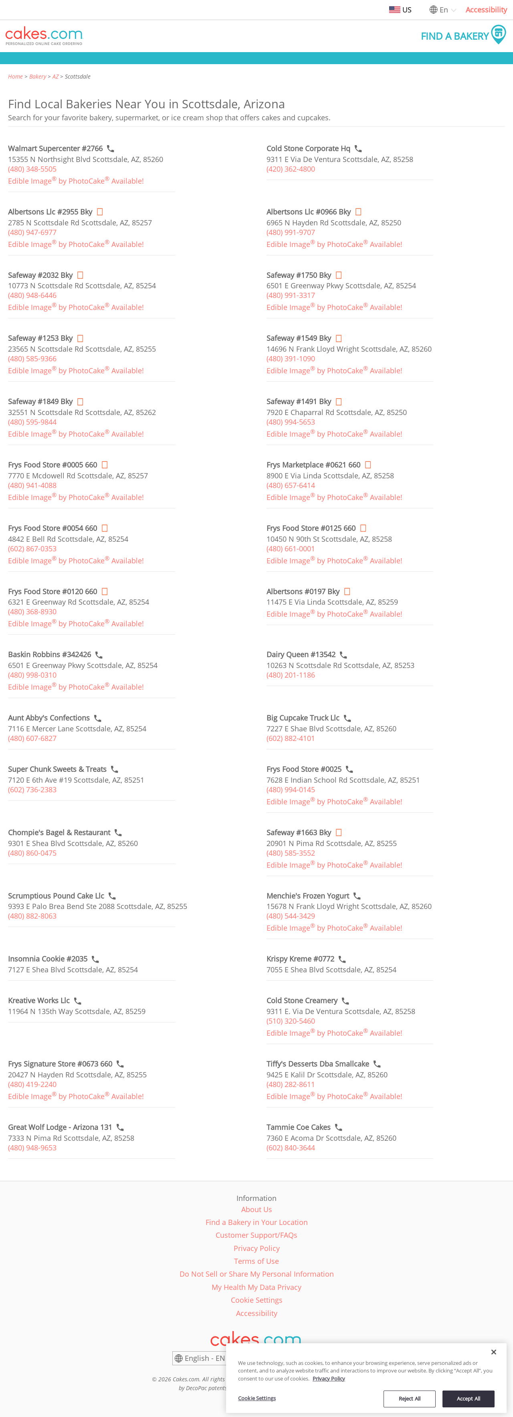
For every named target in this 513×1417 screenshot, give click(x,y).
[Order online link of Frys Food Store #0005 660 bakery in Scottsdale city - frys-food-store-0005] (52, 465)
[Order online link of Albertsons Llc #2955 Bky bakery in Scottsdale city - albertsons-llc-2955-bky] (50, 212)
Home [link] (15, 76)
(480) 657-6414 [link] (291, 485)
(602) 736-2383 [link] (32, 789)
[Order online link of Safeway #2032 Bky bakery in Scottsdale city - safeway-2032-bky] (40, 275)
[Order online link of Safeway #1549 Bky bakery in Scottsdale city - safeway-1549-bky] (299, 338)
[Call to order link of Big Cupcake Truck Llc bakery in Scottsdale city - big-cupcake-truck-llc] (303, 718)
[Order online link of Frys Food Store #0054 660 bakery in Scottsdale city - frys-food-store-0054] (52, 528)
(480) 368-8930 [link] (32, 611)
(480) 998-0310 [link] (32, 675)
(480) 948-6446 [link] (32, 295)
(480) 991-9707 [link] (291, 232)
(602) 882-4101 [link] (291, 738)
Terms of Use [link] (256, 1261)
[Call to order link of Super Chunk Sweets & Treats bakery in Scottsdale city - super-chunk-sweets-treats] (57, 769)
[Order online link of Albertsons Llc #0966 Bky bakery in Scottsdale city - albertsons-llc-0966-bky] (309, 212)
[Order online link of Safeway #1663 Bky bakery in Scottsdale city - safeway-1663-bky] (299, 832)
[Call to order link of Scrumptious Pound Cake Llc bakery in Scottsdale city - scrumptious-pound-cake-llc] (56, 896)
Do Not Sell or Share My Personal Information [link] (257, 1274)
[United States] (300, 1358)
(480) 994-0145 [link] (291, 789)
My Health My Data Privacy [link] (256, 1287)
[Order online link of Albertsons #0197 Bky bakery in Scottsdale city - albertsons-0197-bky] (303, 591)
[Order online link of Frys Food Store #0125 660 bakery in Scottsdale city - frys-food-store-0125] (311, 528)
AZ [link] (56, 76)
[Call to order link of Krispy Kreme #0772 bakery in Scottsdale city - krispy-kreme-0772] (300, 959)
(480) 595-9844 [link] (32, 422)
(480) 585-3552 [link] (291, 853)
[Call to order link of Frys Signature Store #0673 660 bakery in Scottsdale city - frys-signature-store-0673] (60, 1064)
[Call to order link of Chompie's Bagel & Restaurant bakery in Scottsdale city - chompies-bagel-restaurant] (59, 832)
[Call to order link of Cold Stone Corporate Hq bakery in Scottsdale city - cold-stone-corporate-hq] (308, 148)
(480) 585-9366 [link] (32, 358)
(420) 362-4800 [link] (291, 169)
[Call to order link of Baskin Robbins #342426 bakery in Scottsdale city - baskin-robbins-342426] (49, 654)
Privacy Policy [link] (257, 1248)
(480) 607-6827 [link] (32, 738)
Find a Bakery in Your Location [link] (257, 1222)
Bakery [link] (37, 76)
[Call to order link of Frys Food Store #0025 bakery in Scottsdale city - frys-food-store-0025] (304, 769)
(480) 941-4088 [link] (32, 485)
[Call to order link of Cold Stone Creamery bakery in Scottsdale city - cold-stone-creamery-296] (302, 1000)
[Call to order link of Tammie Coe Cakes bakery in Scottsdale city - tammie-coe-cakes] (299, 1127)
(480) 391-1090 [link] (291, 358)
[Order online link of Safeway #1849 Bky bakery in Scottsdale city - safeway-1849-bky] (40, 401)
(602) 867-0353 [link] (32, 548)
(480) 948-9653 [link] (32, 1147)
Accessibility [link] (486, 9)
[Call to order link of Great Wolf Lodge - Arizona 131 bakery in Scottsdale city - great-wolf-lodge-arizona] (60, 1127)
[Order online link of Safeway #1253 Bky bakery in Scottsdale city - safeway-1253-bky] (40, 338)
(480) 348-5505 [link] (32, 169)
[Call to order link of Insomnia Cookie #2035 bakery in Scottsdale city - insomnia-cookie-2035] (47, 959)
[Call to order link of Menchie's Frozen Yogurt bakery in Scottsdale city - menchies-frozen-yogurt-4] (308, 896)
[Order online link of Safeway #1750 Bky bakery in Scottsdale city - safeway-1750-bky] (299, 275)
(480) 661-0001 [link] (291, 548)
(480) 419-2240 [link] (32, 1084)
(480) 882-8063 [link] (32, 916)
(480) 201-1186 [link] (291, 675)
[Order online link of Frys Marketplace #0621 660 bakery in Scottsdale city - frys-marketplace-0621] (313, 465)
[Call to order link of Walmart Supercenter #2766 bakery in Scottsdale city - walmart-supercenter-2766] (55, 148)
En (444, 9)
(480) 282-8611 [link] (291, 1084)
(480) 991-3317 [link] (291, 295)
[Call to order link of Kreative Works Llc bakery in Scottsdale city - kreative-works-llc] (39, 1000)
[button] (44, 36)
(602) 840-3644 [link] (291, 1147)
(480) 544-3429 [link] (291, 916)
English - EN (205, 1358)
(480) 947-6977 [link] (32, 232)
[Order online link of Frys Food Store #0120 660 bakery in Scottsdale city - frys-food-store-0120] (52, 591)
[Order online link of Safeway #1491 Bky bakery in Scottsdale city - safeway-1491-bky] (299, 401)
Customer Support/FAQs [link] (256, 1235)
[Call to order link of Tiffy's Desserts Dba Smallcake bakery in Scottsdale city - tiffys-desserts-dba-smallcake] (318, 1064)
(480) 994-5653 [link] (291, 422)
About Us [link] (256, 1209)
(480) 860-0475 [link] (32, 853)
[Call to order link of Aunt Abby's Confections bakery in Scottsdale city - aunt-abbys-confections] (49, 718)
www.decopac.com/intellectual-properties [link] (282, 1388)
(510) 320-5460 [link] (291, 1021)
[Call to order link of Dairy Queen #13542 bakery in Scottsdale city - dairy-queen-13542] (301, 654)
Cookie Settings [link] (257, 1300)
